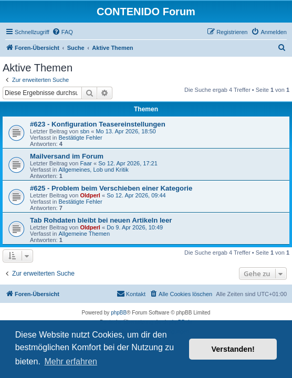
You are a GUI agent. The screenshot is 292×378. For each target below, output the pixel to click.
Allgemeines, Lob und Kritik (93, 169)
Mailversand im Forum (66, 156)
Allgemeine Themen (84, 233)
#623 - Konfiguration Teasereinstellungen (97, 124)
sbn (84, 131)
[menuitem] (62, 32)
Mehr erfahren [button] (70, 361)
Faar (86, 163)
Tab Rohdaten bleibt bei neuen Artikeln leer (101, 220)
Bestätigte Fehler (80, 137)
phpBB (119, 313)
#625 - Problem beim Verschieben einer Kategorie (111, 188)
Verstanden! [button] (233, 349)
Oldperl (90, 195)
